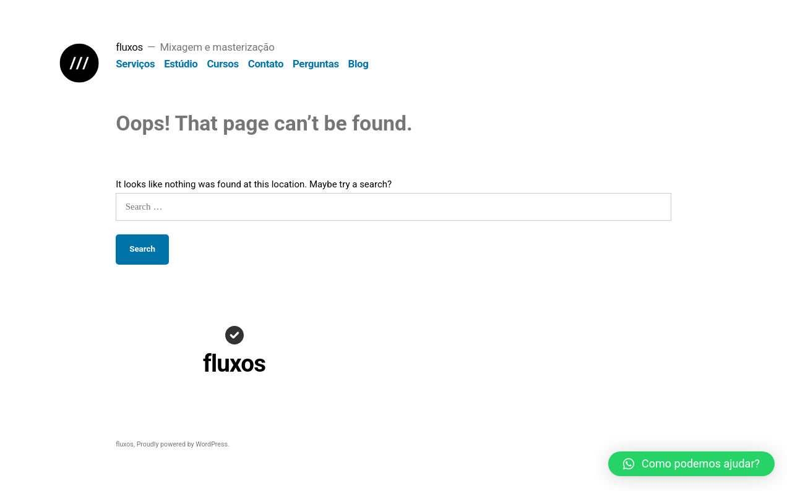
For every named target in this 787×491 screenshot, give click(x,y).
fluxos (129, 47)
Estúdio (180, 64)
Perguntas (316, 64)
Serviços (135, 64)
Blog (358, 64)
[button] (691, 463)
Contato (265, 64)
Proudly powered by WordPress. (183, 444)
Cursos (222, 64)
